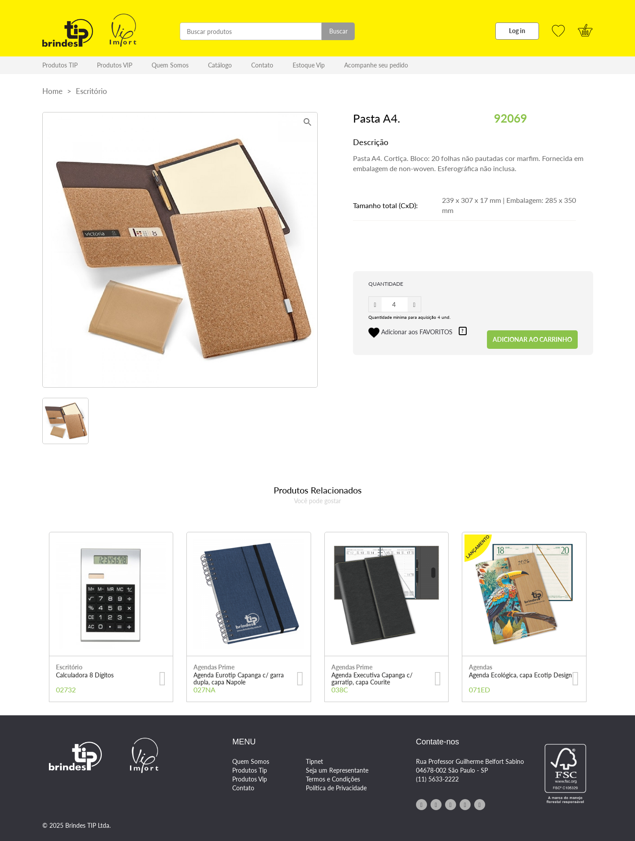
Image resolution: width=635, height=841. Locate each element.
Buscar (338, 31)
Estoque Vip (309, 65)
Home (52, 91)
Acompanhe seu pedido (376, 65)
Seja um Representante (337, 770)
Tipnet (314, 761)
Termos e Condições (333, 779)
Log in (517, 30)
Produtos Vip (249, 779)
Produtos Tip (249, 770)
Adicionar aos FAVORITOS (417, 333)
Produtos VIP (114, 65)
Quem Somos (170, 65)
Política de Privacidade (336, 788)
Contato (262, 65)
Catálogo (220, 65)
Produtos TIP (60, 65)
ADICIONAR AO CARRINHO (532, 339)
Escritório (91, 91)
